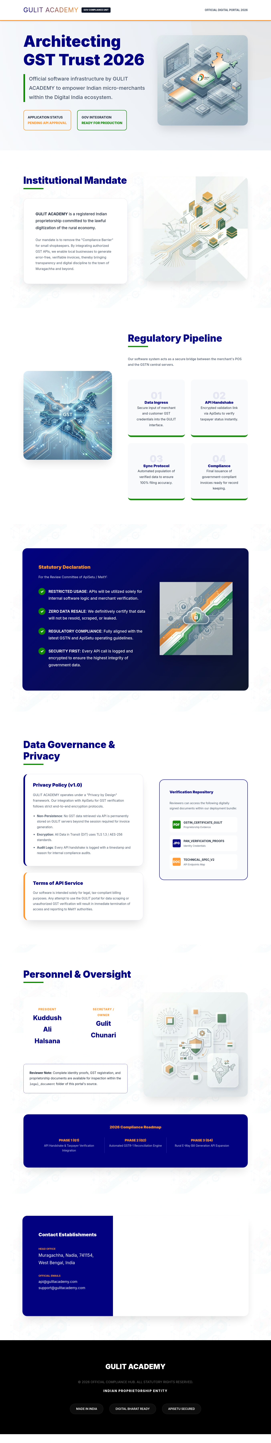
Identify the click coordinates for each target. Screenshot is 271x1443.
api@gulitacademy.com (58, 1300)
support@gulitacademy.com (62, 1306)
